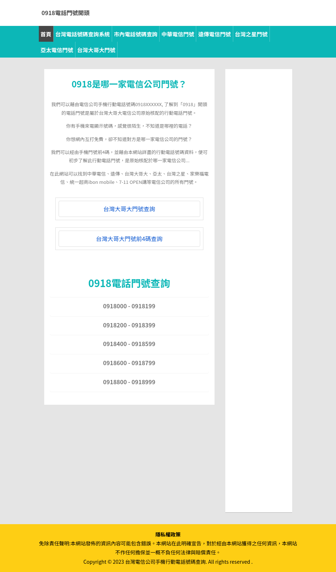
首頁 (46, 34)
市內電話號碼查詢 (136, 34)
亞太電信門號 (57, 50)
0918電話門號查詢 (129, 283)
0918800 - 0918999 (129, 381)
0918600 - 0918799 (129, 362)
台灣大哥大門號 (96, 50)
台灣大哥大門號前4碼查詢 (129, 238)
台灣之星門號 (251, 34)
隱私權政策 (168, 534)
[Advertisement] (258, 183)
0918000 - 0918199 (129, 305)
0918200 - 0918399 (129, 325)
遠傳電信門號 (214, 34)
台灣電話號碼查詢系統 (82, 34)
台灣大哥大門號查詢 (129, 208)
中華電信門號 (177, 34)
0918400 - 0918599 (129, 343)
